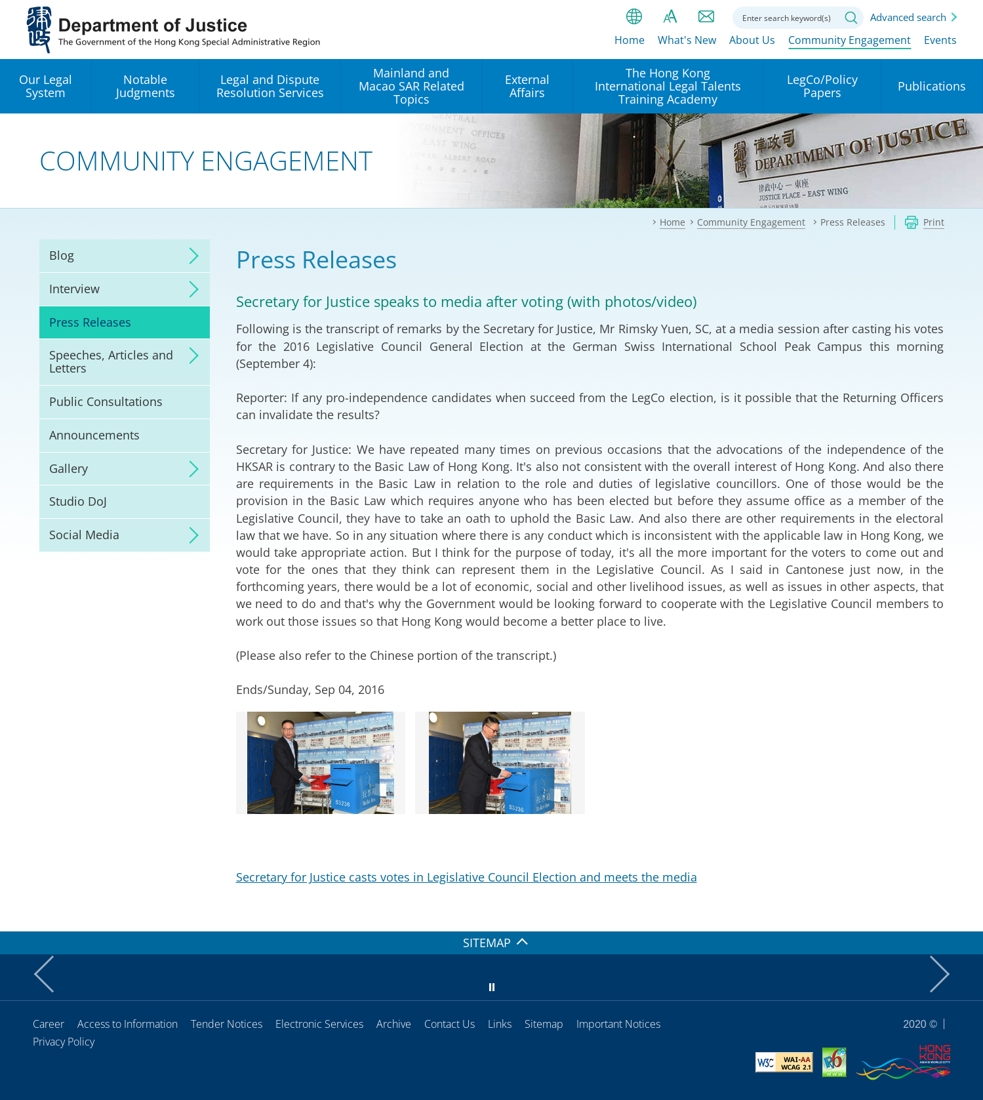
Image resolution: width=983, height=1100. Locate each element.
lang (634, 16)
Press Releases (90, 322)
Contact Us (449, 1024)
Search (851, 17)
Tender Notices (226, 1024)
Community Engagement (849, 44)
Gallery (68, 468)
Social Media (84, 534)
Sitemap (544, 1024)
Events (940, 44)
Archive (393, 1024)
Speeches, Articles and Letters (111, 361)
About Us (752, 44)
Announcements (94, 435)
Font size (670, 16)
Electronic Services (319, 1024)
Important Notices (618, 1024)
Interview (74, 288)
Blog (61, 255)
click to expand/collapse (190, 256)
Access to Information (127, 1024)
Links (500, 1024)
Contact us (706, 16)
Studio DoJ (78, 501)
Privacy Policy (63, 1041)
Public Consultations (106, 401)
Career (48, 1024)
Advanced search (908, 17)
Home (629, 44)
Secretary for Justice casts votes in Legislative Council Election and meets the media (466, 877)
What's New (687, 44)
